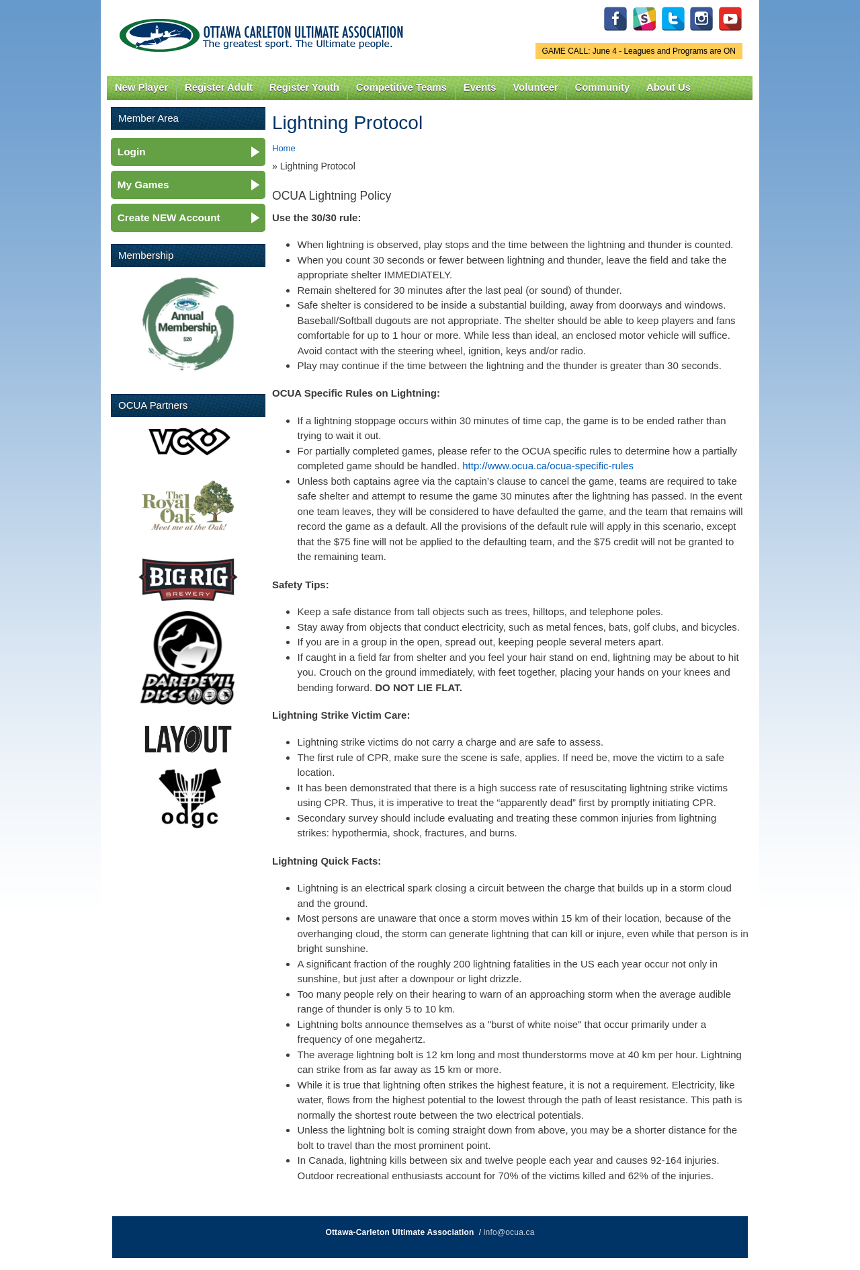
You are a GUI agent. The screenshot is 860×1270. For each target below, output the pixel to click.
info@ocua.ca (509, 1232)
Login (132, 151)
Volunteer (535, 87)
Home (284, 148)
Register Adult (219, 87)
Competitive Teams (401, 87)
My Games (143, 184)
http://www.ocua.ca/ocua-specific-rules (548, 465)
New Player (141, 87)
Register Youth (304, 87)
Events (480, 87)
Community (602, 87)
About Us (668, 87)
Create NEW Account (169, 217)
